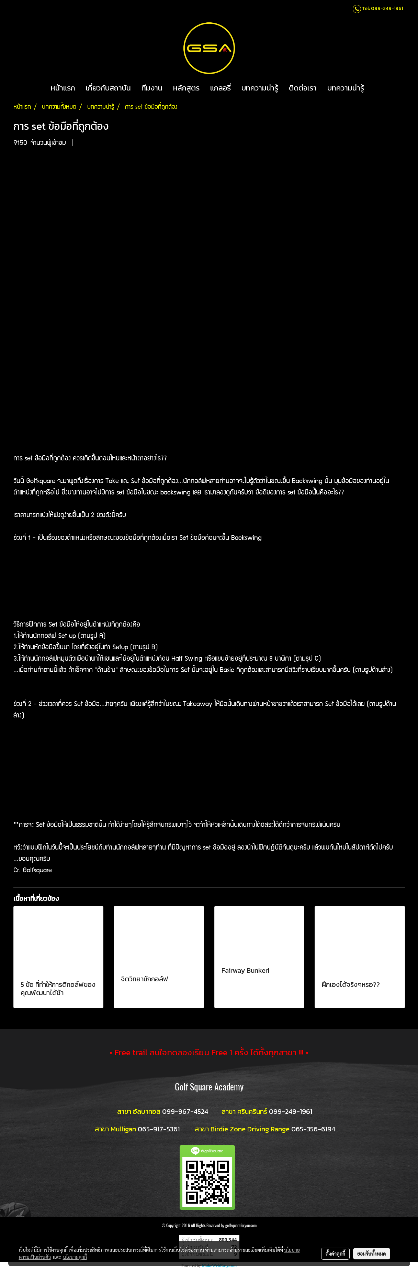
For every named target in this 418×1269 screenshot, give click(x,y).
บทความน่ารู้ (259, 88)
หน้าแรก (63, 88)
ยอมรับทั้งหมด (371, 1253)
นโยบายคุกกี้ (75, 1257)
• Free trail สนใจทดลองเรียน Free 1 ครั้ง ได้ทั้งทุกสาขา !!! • (209, 1052)
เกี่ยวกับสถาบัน (108, 88)
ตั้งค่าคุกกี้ (335, 1253)
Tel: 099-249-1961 (382, 8)
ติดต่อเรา (303, 88)
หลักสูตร (186, 88)
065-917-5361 (159, 1129)
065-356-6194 (313, 1129)
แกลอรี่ (220, 88)
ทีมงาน (152, 88)
